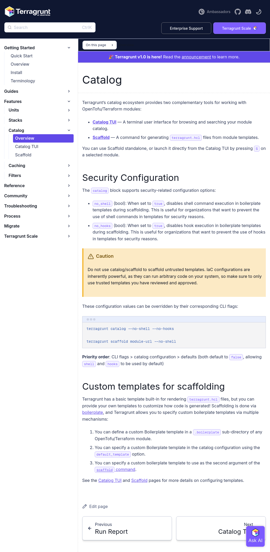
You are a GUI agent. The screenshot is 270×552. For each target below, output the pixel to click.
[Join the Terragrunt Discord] (248, 12)
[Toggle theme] (258, 12)
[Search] (50, 27)
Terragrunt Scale (239, 28)
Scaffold (101, 137)
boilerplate (92, 412)
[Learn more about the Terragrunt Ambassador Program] (214, 12)
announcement (196, 56)
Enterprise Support (186, 28)
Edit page (95, 506)
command (115, 469)
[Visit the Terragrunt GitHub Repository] (238, 12)
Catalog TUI (104, 122)
